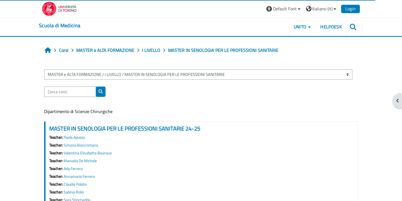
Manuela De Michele (80, 161)
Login (350, 8)
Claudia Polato (75, 184)
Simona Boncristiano (81, 145)
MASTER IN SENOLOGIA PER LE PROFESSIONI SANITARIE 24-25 (124, 128)
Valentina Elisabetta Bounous (88, 153)
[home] (59, 26)
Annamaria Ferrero (79, 176)
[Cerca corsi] (70, 92)
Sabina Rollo (74, 192)
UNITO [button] (300, 26)
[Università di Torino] (59, 8)
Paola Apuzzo (74, 137)
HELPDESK (331, 26)
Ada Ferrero (73, 169)
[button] (284, 8)
